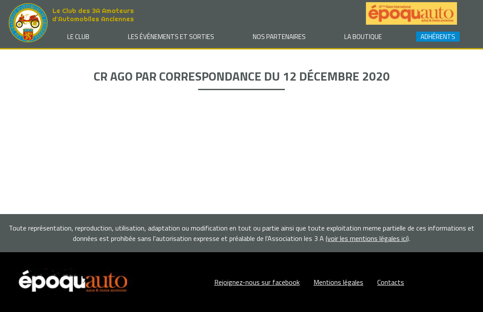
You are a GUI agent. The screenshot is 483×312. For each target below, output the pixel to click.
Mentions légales (338, 282)
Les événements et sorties (171, 37)
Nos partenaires (279, 37)
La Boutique (363, 37)
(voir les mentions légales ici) (367, 238)
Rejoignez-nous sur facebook (257, 282)
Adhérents (438, 37)
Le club (78, 37)
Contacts (390, 282)
